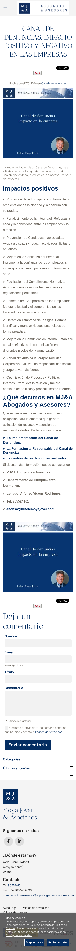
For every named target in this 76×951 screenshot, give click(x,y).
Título (9, 672)
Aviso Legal (10, 908)
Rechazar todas (58, 942)
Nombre (11, 636)
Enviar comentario (28, 744)
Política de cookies (15, 912)
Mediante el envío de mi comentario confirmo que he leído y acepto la (36, 730)
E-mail (9, 652)
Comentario (14, 688)
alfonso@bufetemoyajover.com (30, 509)
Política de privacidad (48, 732)
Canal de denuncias (54, 83)
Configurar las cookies (19, 935)
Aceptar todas (34, 942)
